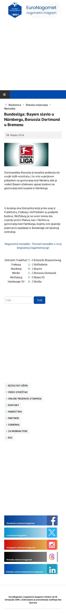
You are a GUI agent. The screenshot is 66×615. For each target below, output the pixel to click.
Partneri (13, 418)
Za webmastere (17, 431)
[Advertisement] (33, 54)
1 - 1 (30, 264)
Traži (39, 300)
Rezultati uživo (18, 385)
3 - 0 (30, 260)
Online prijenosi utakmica (24, 398)
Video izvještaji (17, 392)
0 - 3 (30, 281)
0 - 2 (30, 268)
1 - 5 (30, 273)
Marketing (15, 411)
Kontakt (13, 405)
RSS (10, 437)
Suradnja (13, 424)
